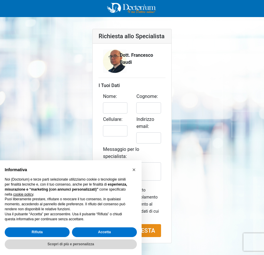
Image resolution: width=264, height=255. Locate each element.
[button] (134, 169)
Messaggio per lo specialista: (121, 152)
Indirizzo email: (145, 122)
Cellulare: (112, 119)
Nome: (110, 96)
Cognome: (147, 96)
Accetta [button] (104, 232)
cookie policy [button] (23, 194)
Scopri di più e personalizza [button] (70, 244)
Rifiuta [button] (37, 232)
